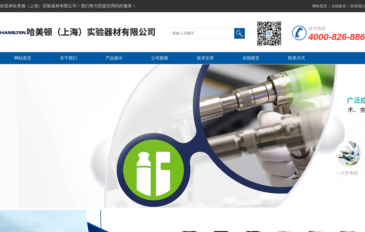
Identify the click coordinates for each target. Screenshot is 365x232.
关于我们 (68, 58)
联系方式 (296, 58)
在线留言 (339, 6)
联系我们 (357, 6)
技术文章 (205, 58)
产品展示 (114, 58)
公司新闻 (159, 58)
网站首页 (319, 6)
